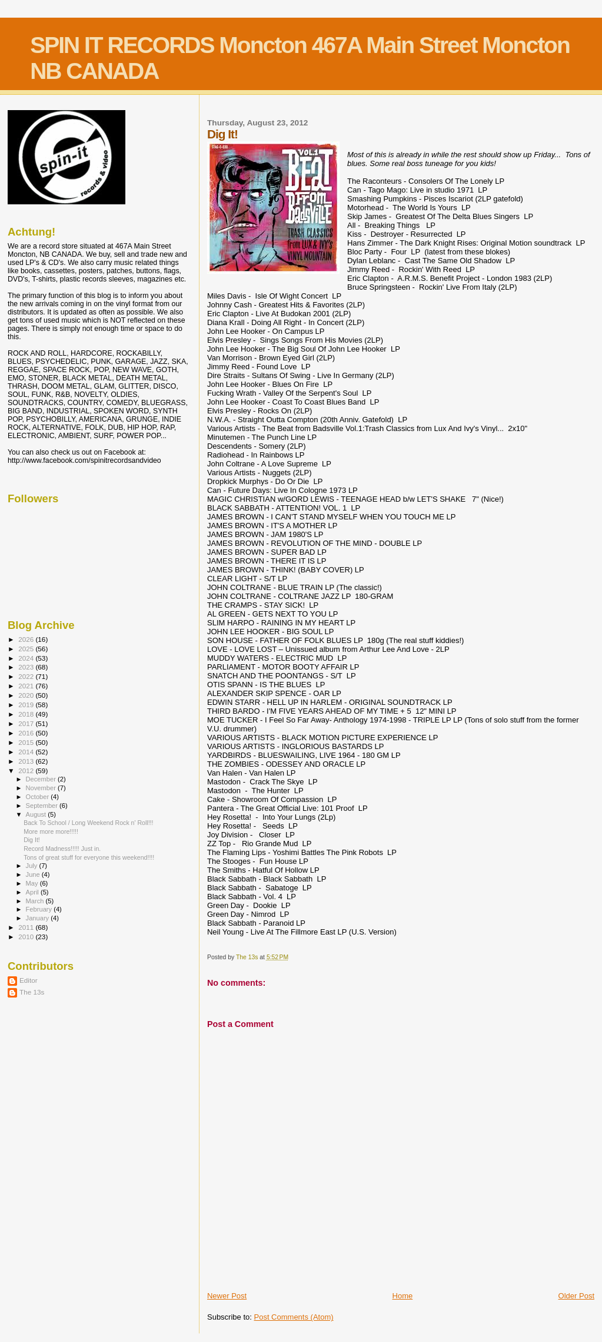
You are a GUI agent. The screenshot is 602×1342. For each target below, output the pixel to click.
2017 (26, 723)
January (38, 918)
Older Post (576, 1295)
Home (403, 1295)
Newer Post (227, 1295)
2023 (26, 667)
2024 (26, 658)
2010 (26, 936)
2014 (26, 752)
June (34, 874)
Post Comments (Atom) (293, 1317)
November (42, 787)
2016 (26, 733)
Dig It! (32, 839)
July (32, 865)
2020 (26, 695)
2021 (26, 686)
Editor (28, 980)
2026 (26, 639)
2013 (26, 761)
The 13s (31, 992)
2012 (26, 770)
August (37, 814)
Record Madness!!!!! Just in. (62, 848)
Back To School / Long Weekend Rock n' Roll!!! (88, 822)
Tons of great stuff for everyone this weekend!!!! (89, 857)
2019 (26, 704)
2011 (26, 927)
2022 (26, 676)
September (43, 805)
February (40, 909)
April (33, 892)
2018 (26, 714)
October (38, 796)
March (36, 900)
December (42, 779)
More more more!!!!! (51, 831)
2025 (26, 648)
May (33, 883)
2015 (26, 742)
